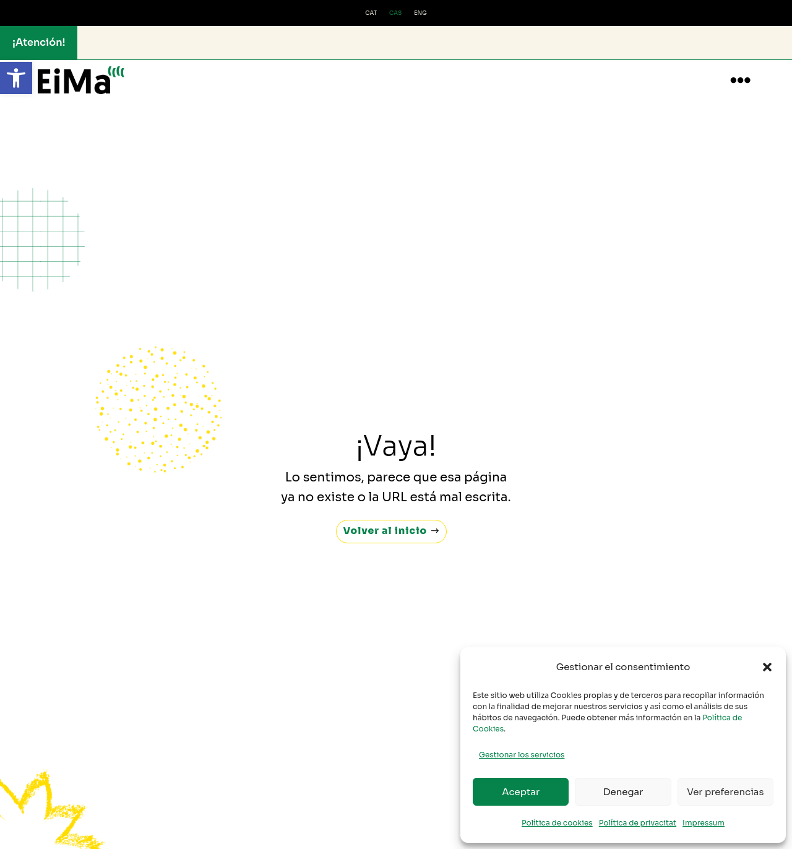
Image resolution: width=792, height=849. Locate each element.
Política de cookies (557, 822)
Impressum (703, 822)
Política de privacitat (637, 822)
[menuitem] (371, 13)
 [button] (740, 80)
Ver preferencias (725, 792)
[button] (16, 78)
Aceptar (521, 792)
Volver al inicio (385, 518)
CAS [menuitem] (395, 13)
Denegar (623, 792)
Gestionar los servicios (521, 754)
